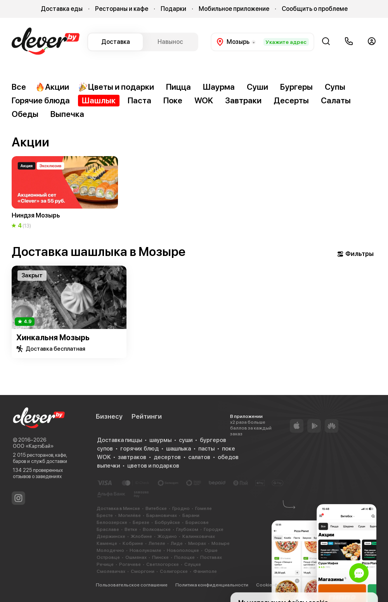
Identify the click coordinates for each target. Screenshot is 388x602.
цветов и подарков (153, 465)
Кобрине (133, 543)
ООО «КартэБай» (33, 446)
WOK (203, 100)
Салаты (336, 100)
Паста (139, 100)
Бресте (105, 515)
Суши (257, 87)
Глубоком (187, 529)
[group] (65, 193)
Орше (211, 550)
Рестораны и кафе (121, 8)
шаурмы (160, 440)
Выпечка (67, 114)
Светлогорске (162, 564)
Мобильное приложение (234, 8)
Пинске (160, 557)
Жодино (167, 536)
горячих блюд (139, 448)
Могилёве (129, 515)
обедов (228, 457)
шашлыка (178, 448)
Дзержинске (111, 536)
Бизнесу (109, 416)
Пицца (178, 87)
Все (19, 87)
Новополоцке (183, 550)
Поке (172, 100)
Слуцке (192, 564)
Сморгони (142, 571)
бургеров (213, 440)
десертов (167, 457)
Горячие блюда (41, 100)
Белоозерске (112, 522)
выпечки (108, 465)
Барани (190, 515)
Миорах (197, 543)
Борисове (197, 522)
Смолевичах (111, 571)
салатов (199, 457)
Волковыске (157, 529)
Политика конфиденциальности (211, 585)
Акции (52, 87)
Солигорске (174, 571)
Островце (108, 557)
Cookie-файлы (272, 585)
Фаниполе (205, 571)
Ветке (131, 529)
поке (228, 448)
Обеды (25, 114)
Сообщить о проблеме (315, 8)
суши (185, 440)
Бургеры (296, 87)
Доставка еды (62, 8)
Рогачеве (130, 564)
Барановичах (161, 515)
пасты (206, 448)
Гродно (181, 508)
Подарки (173, 8)
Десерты (291, 100)
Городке (213, 529)
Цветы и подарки (116, 87)
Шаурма (219, 87)
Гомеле (203, 508)
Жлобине (141, 536)
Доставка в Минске (118, 508)
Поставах (211, 557)
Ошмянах (136, 557)
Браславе (108, 529)
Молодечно (110, 550)
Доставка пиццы (119, 440)
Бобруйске (167, 522)
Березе (141, 522)
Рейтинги (147, 416)
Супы (335, 87)
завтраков (132, 457)
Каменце (107, 543)
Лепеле (157, 543)
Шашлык (99, 100)
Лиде (177, 543)
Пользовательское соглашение (132, 585)
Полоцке (184, 557)
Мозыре (220, 543)
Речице (105, 564)
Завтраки (243, 100)
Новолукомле (145, 550)
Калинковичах (198, 536)
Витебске (156, 508)
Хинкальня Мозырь (53, 337)
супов (105, 448)
